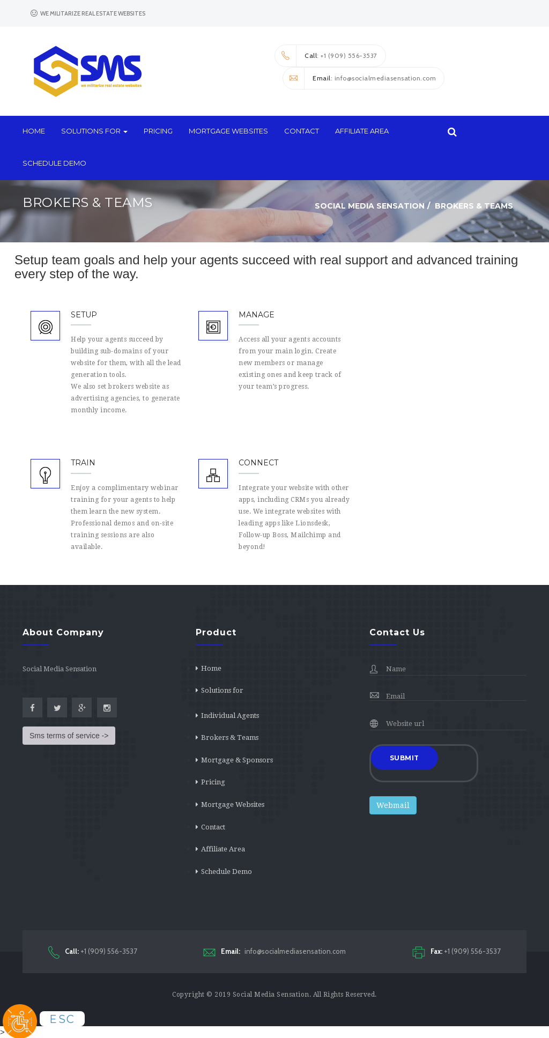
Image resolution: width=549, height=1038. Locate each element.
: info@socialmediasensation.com (359, 78)
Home (34, 131)
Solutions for (94, 131)
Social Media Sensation (271, 994)
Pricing (158, 131)
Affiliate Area (362, 131)
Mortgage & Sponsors (237, 760)
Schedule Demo (54, 163)
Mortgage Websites (228, 131)
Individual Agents (230, 715)
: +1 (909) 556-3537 (326, 55)
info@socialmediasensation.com (274, 951)
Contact (301, 131)
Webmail (393, 805)
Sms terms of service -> (68, 735)
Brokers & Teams (229, 737)
